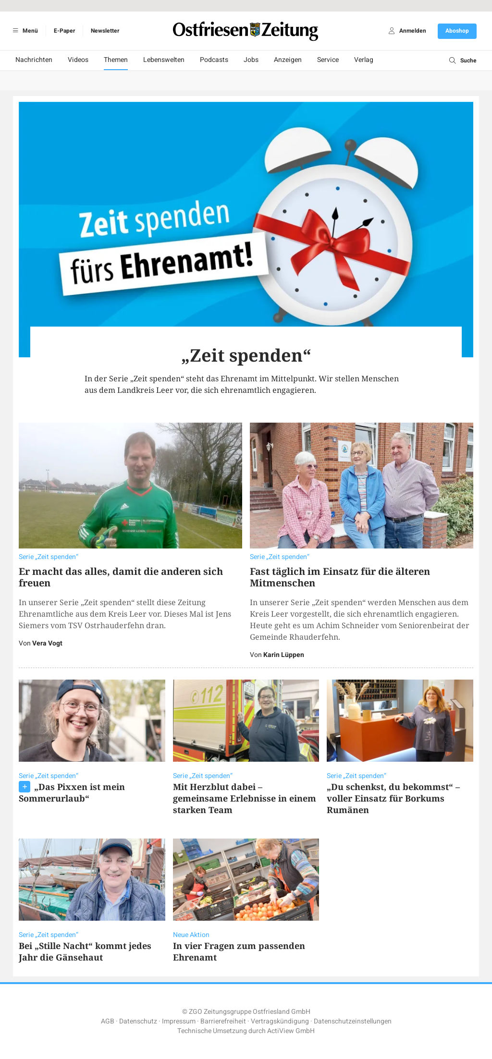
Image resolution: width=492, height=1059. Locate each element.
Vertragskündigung (280, 1021)
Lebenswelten (163, 60)
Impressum (179, 1021)
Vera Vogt (47, 643)
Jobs (251, 60)
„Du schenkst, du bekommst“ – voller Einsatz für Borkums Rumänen (393, 798)
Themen (116, 60)
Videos (78, 60)
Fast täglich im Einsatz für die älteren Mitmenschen (340, 577)
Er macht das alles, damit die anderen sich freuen (121, 577)
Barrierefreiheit (223, 1021)
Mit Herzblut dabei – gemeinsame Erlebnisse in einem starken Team (244, 798)
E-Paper (64, 31)
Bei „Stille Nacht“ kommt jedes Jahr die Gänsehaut (85, 951)
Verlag (363, 60)
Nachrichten (33, 60)
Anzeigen (288, 60)
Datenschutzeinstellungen (353, 1021)
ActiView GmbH (291, 1031)
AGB (107, 1021)
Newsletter (105, 31)
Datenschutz (138, 1021)
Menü (24, 31)
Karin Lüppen (283, 655)
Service (328, 60)
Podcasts (214, 60)
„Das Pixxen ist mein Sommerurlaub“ (72, 792)
